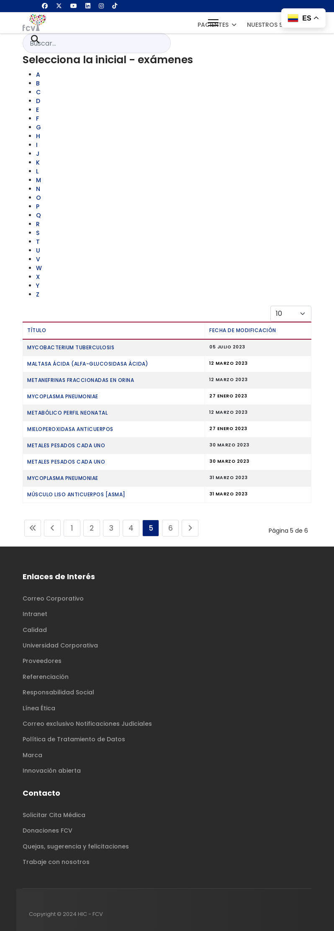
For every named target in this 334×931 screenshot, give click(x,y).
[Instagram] (101, 6)
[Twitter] (59, 6)
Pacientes (213, 25)
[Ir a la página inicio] (32, 528)
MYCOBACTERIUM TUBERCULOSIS (70, 347)
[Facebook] (45, 6)
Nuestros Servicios (278, 25)
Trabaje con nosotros (56, 862)
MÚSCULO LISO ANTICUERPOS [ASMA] (76, 494)
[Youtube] (73, 6)
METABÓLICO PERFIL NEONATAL (67, 412)
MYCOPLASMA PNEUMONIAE (62, 396)
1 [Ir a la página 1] (72, 528)
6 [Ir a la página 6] (170, 528)
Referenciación (46, 677)
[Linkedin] (87, 6)
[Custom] (114, 6)
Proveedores (42, 661)
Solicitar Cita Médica (54, 815)
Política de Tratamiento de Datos (74, 739)
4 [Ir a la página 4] (131, 528)
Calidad (35, 630)
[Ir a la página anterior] (52, 528)
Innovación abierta (52, 770)
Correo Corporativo (53, 598)
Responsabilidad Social (58, 692)
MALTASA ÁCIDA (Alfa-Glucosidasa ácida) (87, 363)
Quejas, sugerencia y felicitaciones (76, 846)
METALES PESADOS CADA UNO (66, 445)
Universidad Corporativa (60, 645)
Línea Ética (39, 708)
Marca (32, 755)
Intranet (35, 614)
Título (36, 330)
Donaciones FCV (47, 830)
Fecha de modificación (242, 330)
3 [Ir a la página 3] (111, 528)
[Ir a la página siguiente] (190, 528)
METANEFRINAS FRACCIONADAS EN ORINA (80, 380)
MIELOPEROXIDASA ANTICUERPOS (70, 429)
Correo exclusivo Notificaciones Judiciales (87, 724)
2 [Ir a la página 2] (92, 528)
